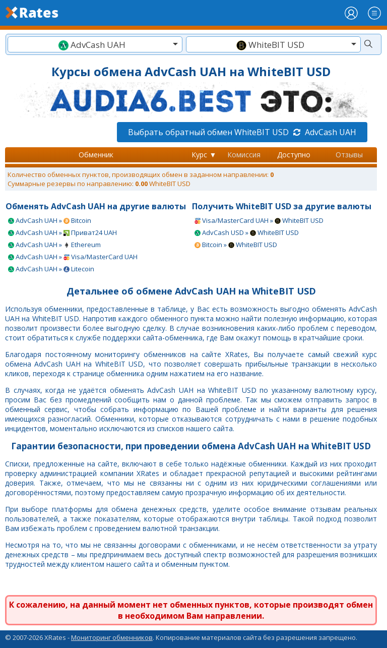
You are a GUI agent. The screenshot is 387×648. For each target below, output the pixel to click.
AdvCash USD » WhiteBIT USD (247, 232)
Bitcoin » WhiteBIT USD (236, 244)
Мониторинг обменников (112, 637)
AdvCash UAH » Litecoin (51, 268)
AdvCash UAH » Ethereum (54, 244)
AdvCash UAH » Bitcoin (49, 220)
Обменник (96, 154)
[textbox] (95, 44)
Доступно (293, 154)
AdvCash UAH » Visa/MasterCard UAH (73, 256)
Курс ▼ (203, 154)
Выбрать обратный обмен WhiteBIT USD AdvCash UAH (242, 132)
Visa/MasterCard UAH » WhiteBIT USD (259, 220)
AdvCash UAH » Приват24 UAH (62, 232)
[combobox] (95, 44)
